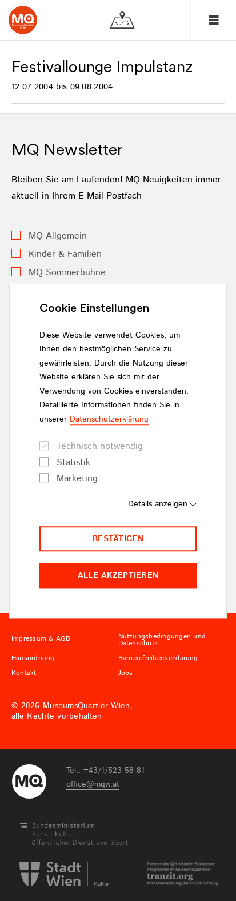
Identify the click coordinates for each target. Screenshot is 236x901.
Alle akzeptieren (118, 575)
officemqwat (92, 784)
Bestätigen (118, 539)
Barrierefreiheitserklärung (158, 658)
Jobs (125, 673)
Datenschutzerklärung (109, 419)
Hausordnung (33, 658)
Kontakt (24, 673)
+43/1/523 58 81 (114, 770)
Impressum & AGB (41, 639)
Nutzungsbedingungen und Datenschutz (162, 640)
